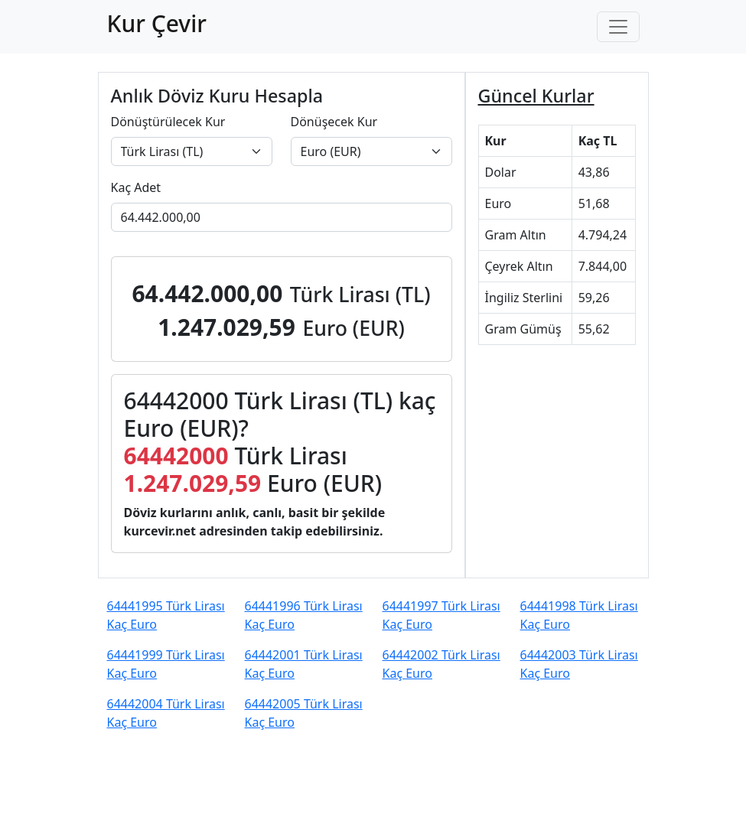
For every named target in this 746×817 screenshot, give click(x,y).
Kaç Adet (136, 187)
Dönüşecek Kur (334, 121)
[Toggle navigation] (618, 26)
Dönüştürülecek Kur (168, 121)
